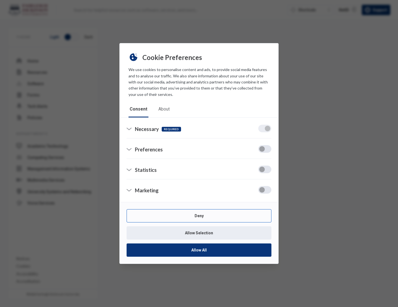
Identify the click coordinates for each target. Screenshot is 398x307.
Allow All (199, 250)
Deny (199, 216)
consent (138, 109)
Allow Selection (199, 233)
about (164, 109)
